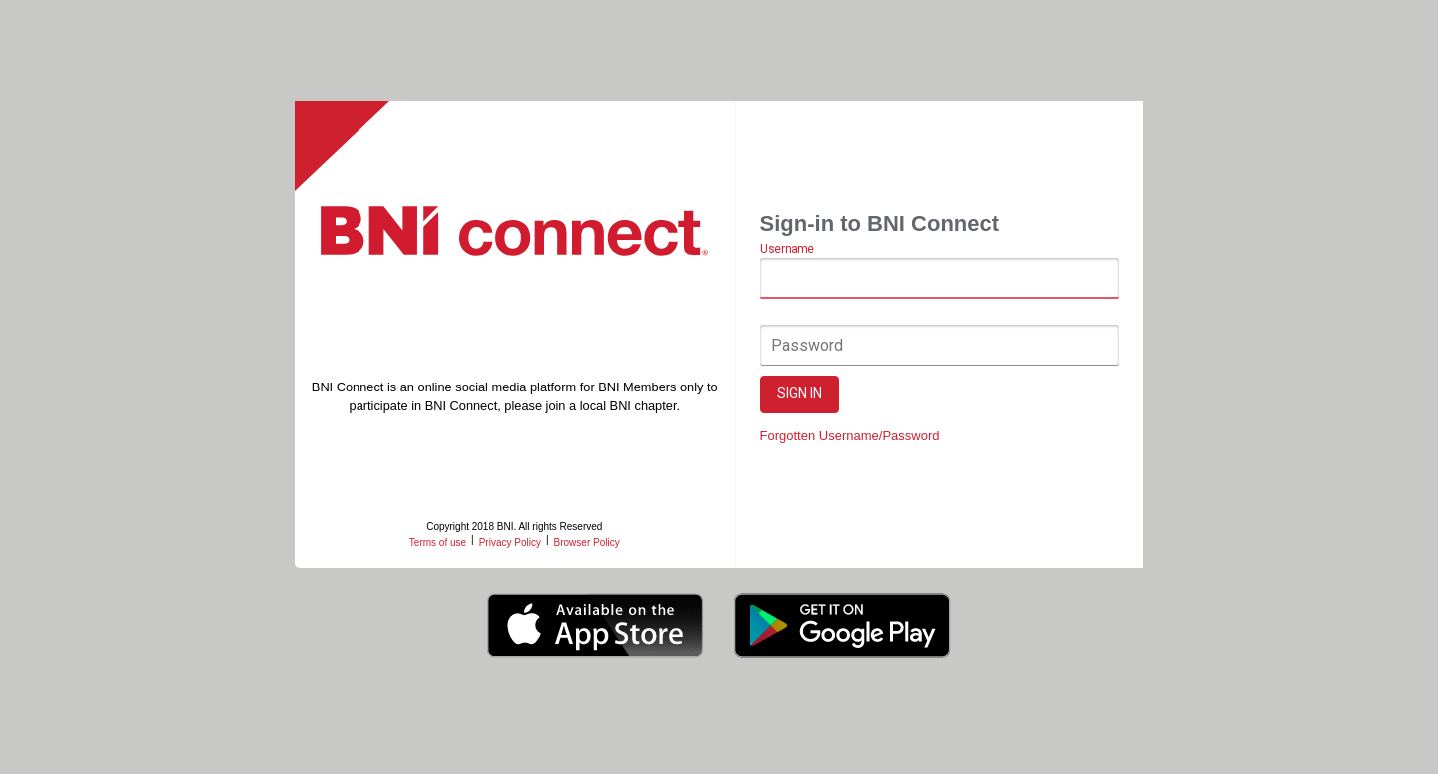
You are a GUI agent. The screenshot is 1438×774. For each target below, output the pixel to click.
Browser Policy (587, 542)
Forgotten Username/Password (850, 435)
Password (807, 345)
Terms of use (437, 542)
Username (786, 250)
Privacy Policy (510, 542)
